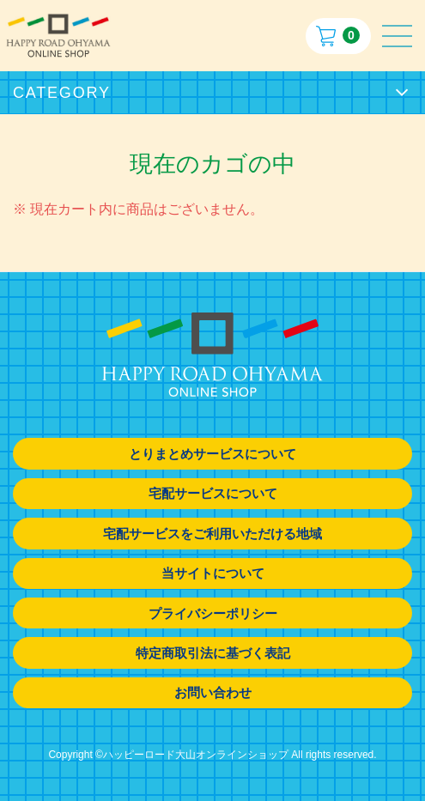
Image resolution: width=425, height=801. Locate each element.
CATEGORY (62, 92)
